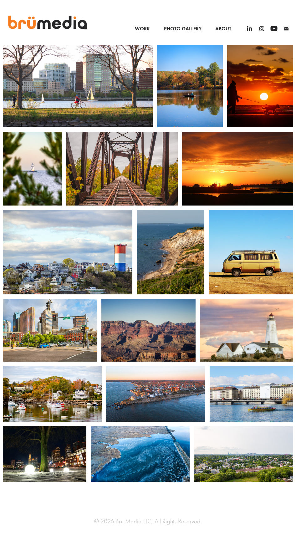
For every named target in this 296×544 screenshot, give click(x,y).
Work (142, 29)
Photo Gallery (183, 29)
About (223, 29)
